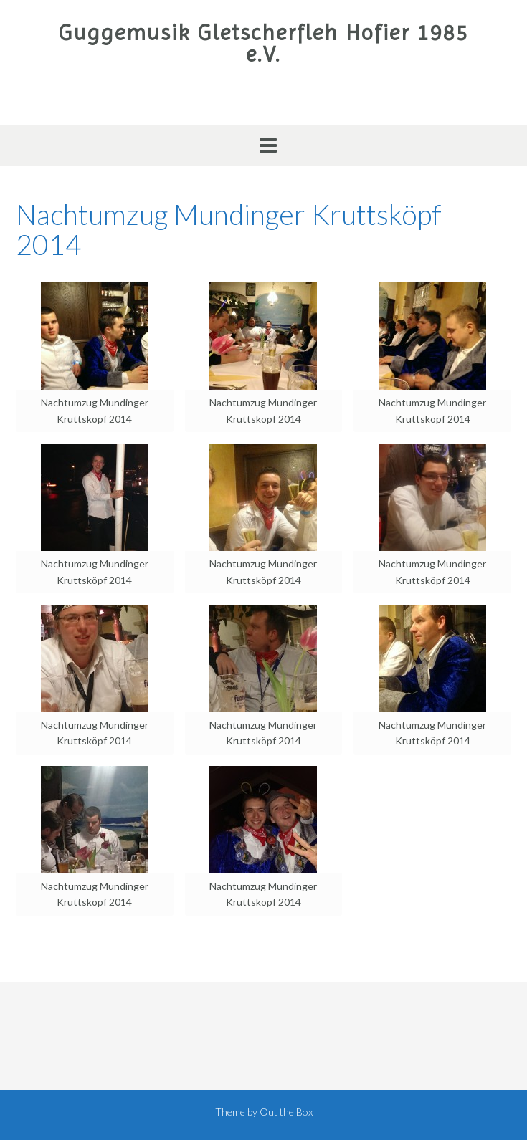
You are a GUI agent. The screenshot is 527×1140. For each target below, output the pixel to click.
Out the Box (286, 1112)
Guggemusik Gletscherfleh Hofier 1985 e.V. (264, 43)
